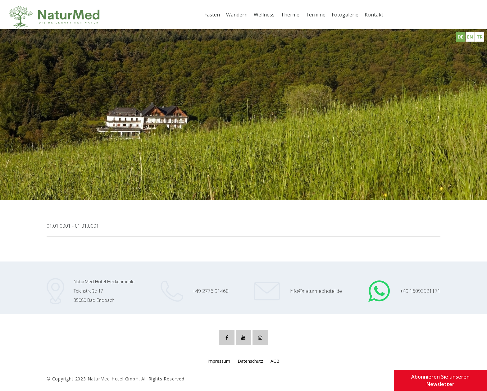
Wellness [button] (264, 14)
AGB (275, 361)
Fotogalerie (345, 14)
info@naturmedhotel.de (316, 291)
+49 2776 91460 (211, 291)
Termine (315, 14)
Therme (290, 14)
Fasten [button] (212, 14)
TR (480, 37)
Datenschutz (250, 361)
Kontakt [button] (374, 14)
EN (470, 37)
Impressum (218, 361)
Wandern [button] (237, 14)
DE (460, 37)
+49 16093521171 (420, 291)
